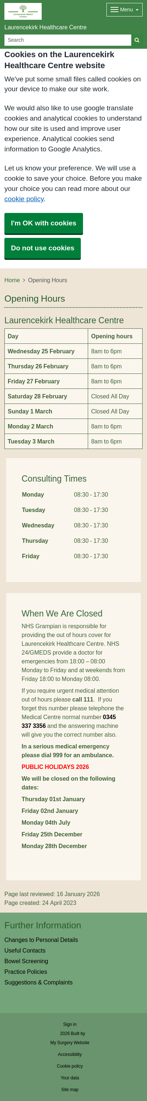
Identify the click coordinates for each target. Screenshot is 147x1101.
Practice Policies (25, 972)
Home (12, 280)
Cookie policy (70, 1066)
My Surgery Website (69, 1043)
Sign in (69, 1024)
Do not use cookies (42, 247)
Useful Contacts (25, 950)
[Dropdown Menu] (124, 9)
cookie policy (24, 198)
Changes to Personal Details (41, 940)
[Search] (68, 40)
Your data (70, 1078)
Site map (69, 1089)
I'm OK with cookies (43, 223)
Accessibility (70, 1054)
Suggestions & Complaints (38, 982)
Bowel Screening (26, 961)
